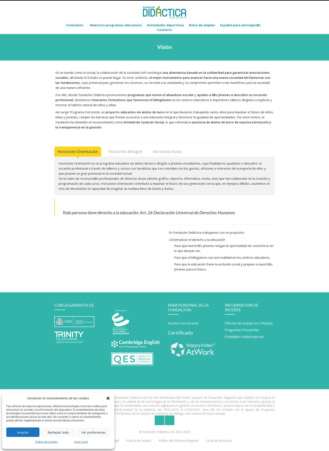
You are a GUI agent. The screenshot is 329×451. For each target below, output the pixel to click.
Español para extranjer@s (240, 25)
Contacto (164, 30)
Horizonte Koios (167, 151)
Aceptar (23, 432)
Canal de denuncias (219, 441)
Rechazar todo (58, 432)
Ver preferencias (93, 432)
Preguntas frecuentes (242, 330)
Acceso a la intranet (183, 323)
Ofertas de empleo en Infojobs (249, 323)
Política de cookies (46, 442)
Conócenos (74, 25)
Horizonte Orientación (77, 151)
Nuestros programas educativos (116, 25)
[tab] (77, 151)
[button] (108, 398)
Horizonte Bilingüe (125, 151)
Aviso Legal (81, 442)
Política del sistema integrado (179, 441)
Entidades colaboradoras (244, 336)
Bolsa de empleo (202, 25)
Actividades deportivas (165, 25)
